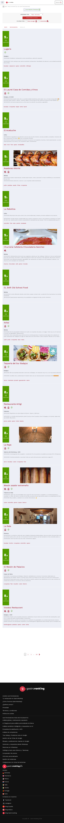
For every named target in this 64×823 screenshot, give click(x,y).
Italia (5, 785)
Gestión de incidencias (9, 759)
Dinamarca (7, 776)
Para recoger (32, 21)
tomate (25, 264)
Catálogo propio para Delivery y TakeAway (15, 750)
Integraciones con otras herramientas (14, 762)
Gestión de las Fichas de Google (12, 738)
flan (11, 584)
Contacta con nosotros (9, 797)
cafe (17, 264)
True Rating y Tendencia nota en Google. (15, 735)
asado (14, 185)
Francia (6, 782)
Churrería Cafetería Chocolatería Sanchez (24, 247)
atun (19, 339)
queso (17, 66)
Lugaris (7, 49)
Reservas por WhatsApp (10, 747)
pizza (5, 421)
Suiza (5, 794)
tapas (17, 106)
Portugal (6, 791)
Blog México (8, 810)
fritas (18, 185)
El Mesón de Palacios (14, 567)
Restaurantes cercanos (32, 17)
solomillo (22, 66)
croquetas (12, 106)
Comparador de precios (10, 753)
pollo (5, 185)
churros (6, 264)
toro (8, 144)
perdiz (18, 223)
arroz (5, 461)
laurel (25, 106)
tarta (21, 106)
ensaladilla (21, 144)
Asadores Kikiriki (12, 168)
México (6, 779)
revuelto (16, 584)
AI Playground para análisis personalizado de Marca (18, 723)
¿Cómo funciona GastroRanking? (12, 701)
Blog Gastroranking (10, 813)
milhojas (28, 66)
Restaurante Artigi (13, 404)
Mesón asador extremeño (16, 485)
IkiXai (6, 322)
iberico (24, 502)
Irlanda (6, 788)
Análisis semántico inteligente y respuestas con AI (18, 726)
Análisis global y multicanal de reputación (15, 720)
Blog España (8, 807)
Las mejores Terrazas (33, 10)
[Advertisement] (32, 639)
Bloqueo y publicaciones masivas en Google (16, 741)
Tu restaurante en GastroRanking (13, 698)
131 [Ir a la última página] (36, 654)
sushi (5, 339)
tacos (5, 380)
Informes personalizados (10, 756)
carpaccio (12, 66)
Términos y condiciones (10, 710)
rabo (5, 144)
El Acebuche (10, 130)
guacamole (22, 380)
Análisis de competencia (10, 732)
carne (27, 380)
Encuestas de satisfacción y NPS (12, 729)
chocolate (12, 264)
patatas (10, 185)
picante (16, 380)
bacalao (6, 66)
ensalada (23, 223)
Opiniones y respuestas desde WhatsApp (15, 744)
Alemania (6, 773)
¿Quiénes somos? (8, 704)
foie (12, 144)
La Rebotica (9, 209)
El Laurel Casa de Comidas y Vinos (21, 89)
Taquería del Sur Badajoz (16, 363)
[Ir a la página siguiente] (39, 654)
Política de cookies (8, 713)
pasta (9, 421)
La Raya (7, 445)
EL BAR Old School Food (16, 287)
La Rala (7, 526)
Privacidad (6, 707)
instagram (7, 803)
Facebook (7, 800)
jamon (20, 264)
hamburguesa (7, 624)
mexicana (10, 380)
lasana (21, 421)
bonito (11, 543)
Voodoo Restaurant (13, 607)
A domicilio (44, 21)
